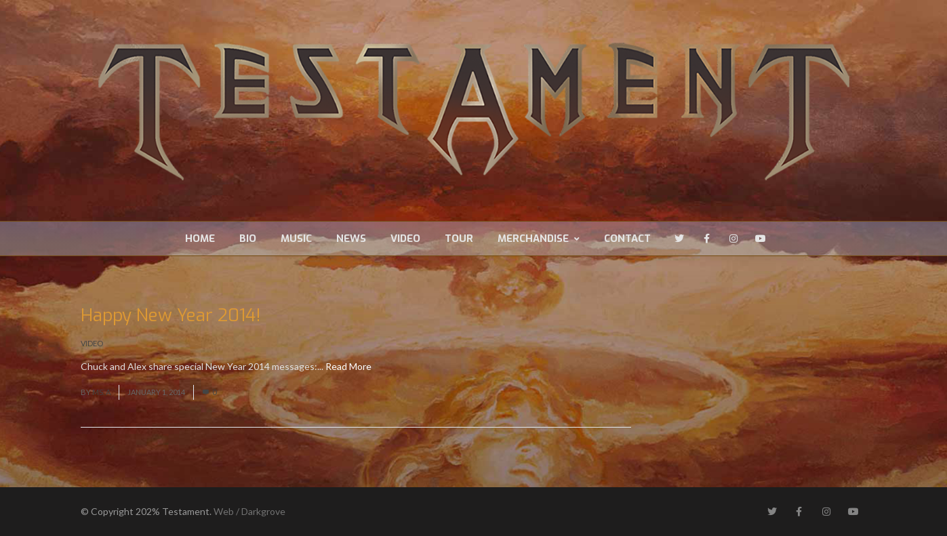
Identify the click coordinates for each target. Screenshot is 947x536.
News (351, 238)
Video (405, 238)
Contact (627, 238)
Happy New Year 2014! (171, 315)
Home (200, 238)
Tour (459, 238)
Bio (247, 238)
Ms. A (101, 392)
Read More (348, 366)
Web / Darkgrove (249, 511)
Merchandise (539, 238)
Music (296, 238)
